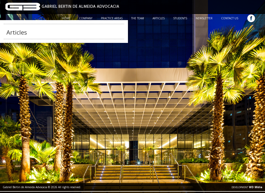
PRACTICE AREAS (112, 18)
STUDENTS (180, 18)
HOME (66, 18)
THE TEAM (137, 18)
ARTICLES (159, 18)
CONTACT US (229, 18)
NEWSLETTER (204, 18)
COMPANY (85, 18)
